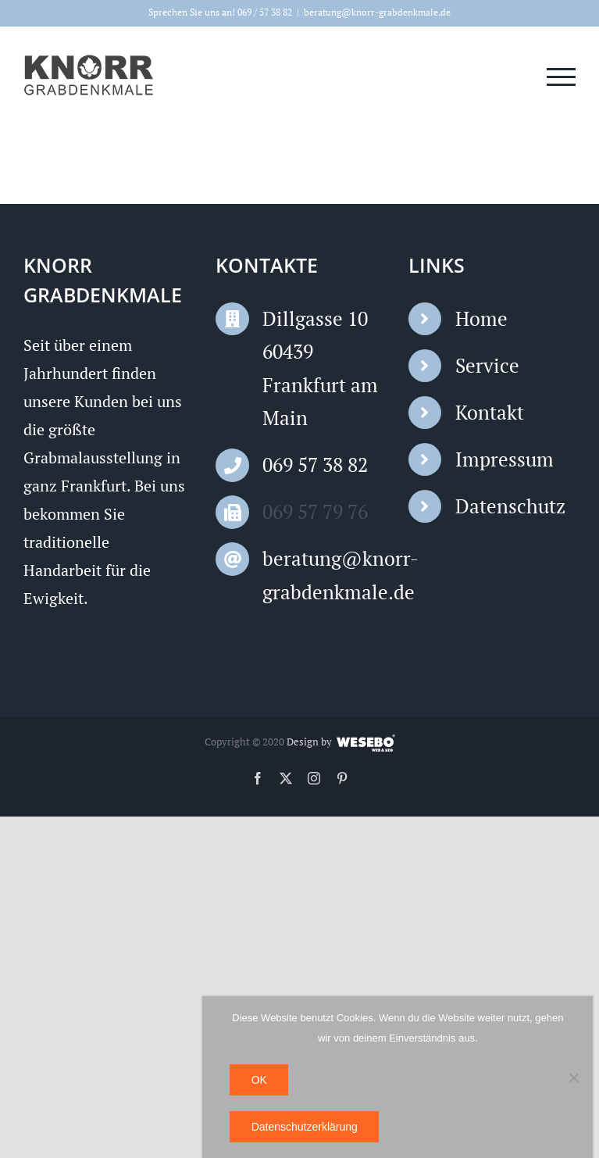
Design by (309, 741)
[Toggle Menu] (561, 77)
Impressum (504, 459)
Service (487, 365)
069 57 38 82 (315, 464)
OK (259, 1080)
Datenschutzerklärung (304, 1126)
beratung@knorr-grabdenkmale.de (377, 12)
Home (481, 318)
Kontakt (489, 412)
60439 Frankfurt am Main (320, 384)
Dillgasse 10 (315, 318)
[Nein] (573, 1077)
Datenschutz (510, 506)
